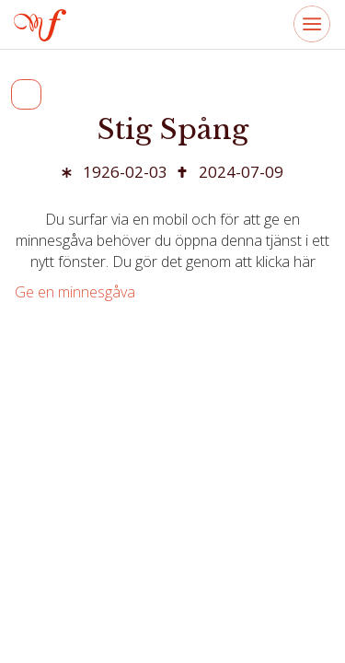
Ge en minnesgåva (75, 292)
